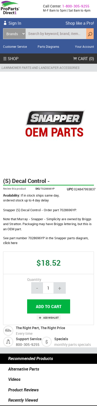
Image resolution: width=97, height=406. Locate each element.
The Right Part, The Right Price (40, 327)
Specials (61, 338)
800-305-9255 (27, 344)
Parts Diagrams (48, 46)
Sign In (14, 23)
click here (10, 243)
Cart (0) (83, 58)
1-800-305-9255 (75, 6)
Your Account (84, 46)
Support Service (28, 338)
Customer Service (15, 46)
